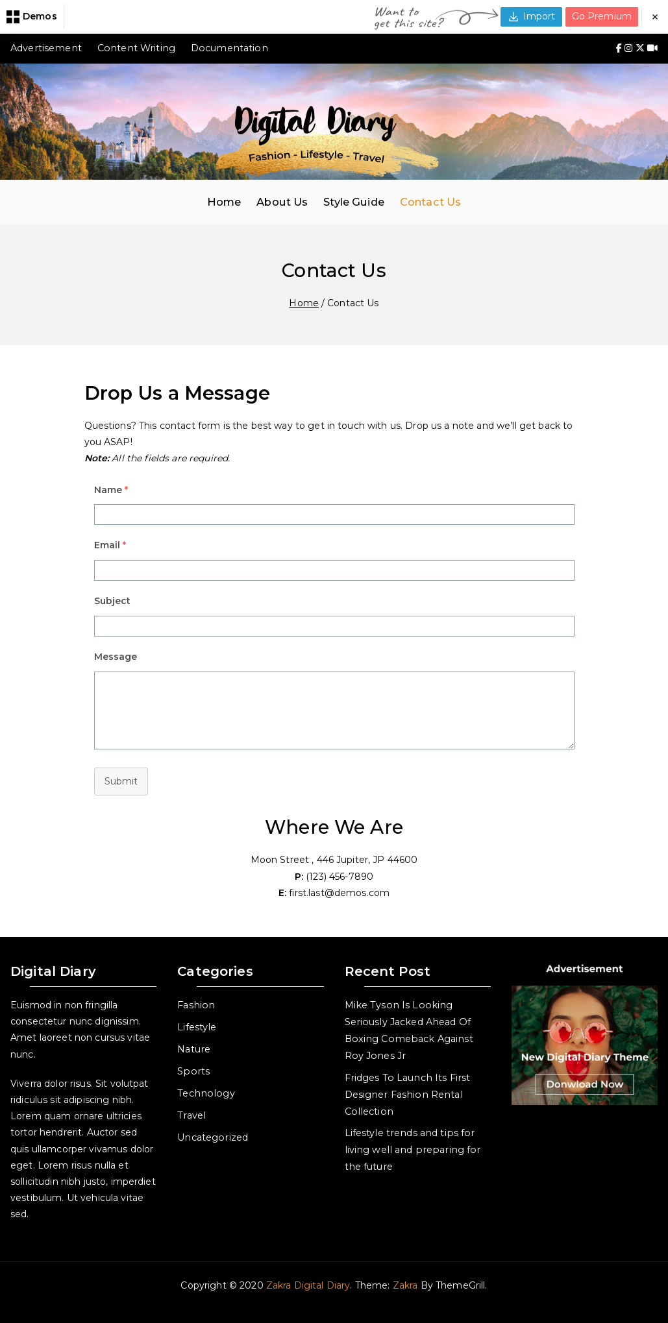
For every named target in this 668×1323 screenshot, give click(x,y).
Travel (191, 1115)
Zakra (405, 1285)
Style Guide (353, 201)
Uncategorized (212, 1137)
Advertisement (46, 48)
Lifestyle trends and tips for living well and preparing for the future (413, 1149)
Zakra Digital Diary (308, 1285)
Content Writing (136, 48)
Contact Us (430, 201)
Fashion (196, 1005)
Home (224, 201)
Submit (121, 781)
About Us (282, 201)
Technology (205, 1093)
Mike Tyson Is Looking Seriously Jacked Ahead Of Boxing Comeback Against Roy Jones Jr (409, 1030)
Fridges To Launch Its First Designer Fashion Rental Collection (408, 1094)
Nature (193, 1049)
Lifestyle (196, 1027)
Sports (193, 1071)
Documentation (229, 48)
